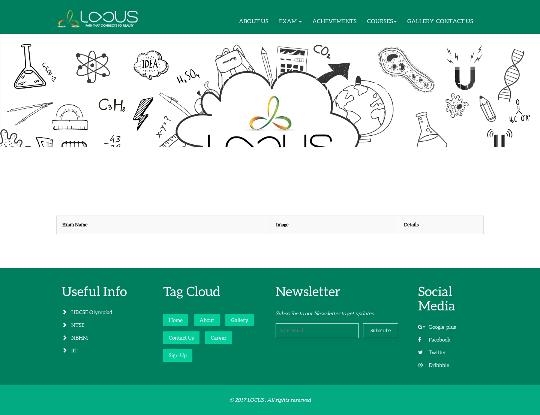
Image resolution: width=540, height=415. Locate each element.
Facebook (434, 339)
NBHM (75, 337)
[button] (290, 21)
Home (176, 320)
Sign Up (178, 355)
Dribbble (433, 365)
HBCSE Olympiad (87, 312)
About (207, 320)
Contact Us (181, 337)
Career (218, 337)
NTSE (73, 325)
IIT (70, 350)
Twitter (432, 352)
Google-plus (437, 327)
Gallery (239, 320)
